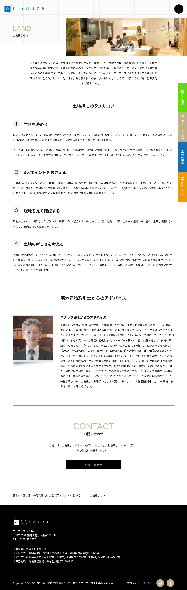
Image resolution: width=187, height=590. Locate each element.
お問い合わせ (102, 465)
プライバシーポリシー (140, 583)
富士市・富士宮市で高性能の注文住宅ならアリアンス (62, 583)
